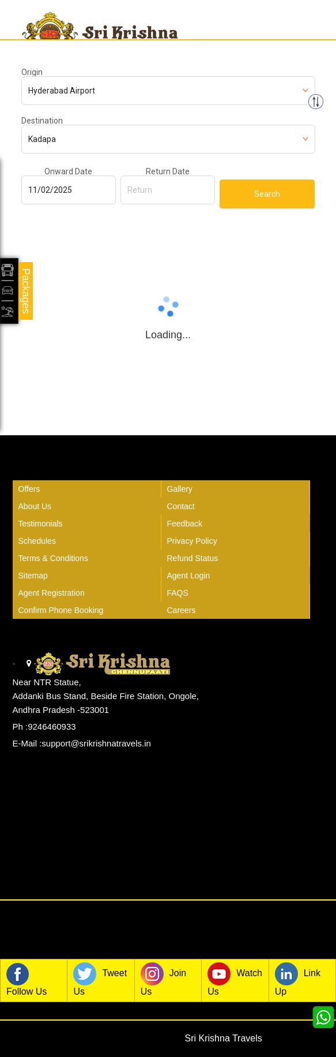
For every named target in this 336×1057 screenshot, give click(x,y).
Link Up (297, 979)
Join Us (163, 979)
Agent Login (188, 575)
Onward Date (68, 171)
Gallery (179, 489)
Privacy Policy (192, 541)
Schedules (37, 541)
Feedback (184, 523)
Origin (32, 72)
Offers (29, 489)
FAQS (177, 592)
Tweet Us (100, 979)
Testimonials (40, 523)
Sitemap (33, 575)
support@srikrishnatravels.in (95, 743)
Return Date (168, 171)
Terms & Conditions (53, 558)
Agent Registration (51, 592)
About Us (35, 506)
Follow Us (26, 979)
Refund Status (192, 558)
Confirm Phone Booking (61, 610)
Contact (181, 506)
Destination (42, 121)
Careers (181, 610)
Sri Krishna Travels (223, 1038)
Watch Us (234, 979)
